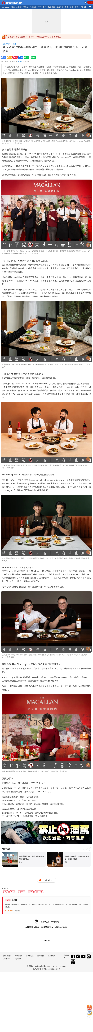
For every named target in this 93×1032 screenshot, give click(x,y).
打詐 (45, 7)
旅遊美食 (33, 7)
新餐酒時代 (21, 892)
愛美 (13, 7)
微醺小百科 (39, 892)
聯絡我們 (18, 955)
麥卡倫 (5, 892)
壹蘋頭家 (59, 7)
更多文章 (17, 911)
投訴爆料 (7, 958)
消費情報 (18, 958)
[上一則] (85, 848)
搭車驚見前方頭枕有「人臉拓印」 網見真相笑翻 (28, 37)
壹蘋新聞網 (6, 44)
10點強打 (83, 7)
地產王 (25, 7)
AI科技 (19, 7)
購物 (71, 7)
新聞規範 (40, 955)
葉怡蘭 (30, 892)
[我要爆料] (89, 1007)
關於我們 (7, 955)
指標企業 (51, 7)
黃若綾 (20, 61)
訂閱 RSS (9, 911)
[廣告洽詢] (89, 1012)
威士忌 (13, 892)
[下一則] (89, 848)
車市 (40, 7)
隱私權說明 (29, 955)
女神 (76, 7)
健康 (66, 7)
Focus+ (7, 7)
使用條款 (51, 955)
